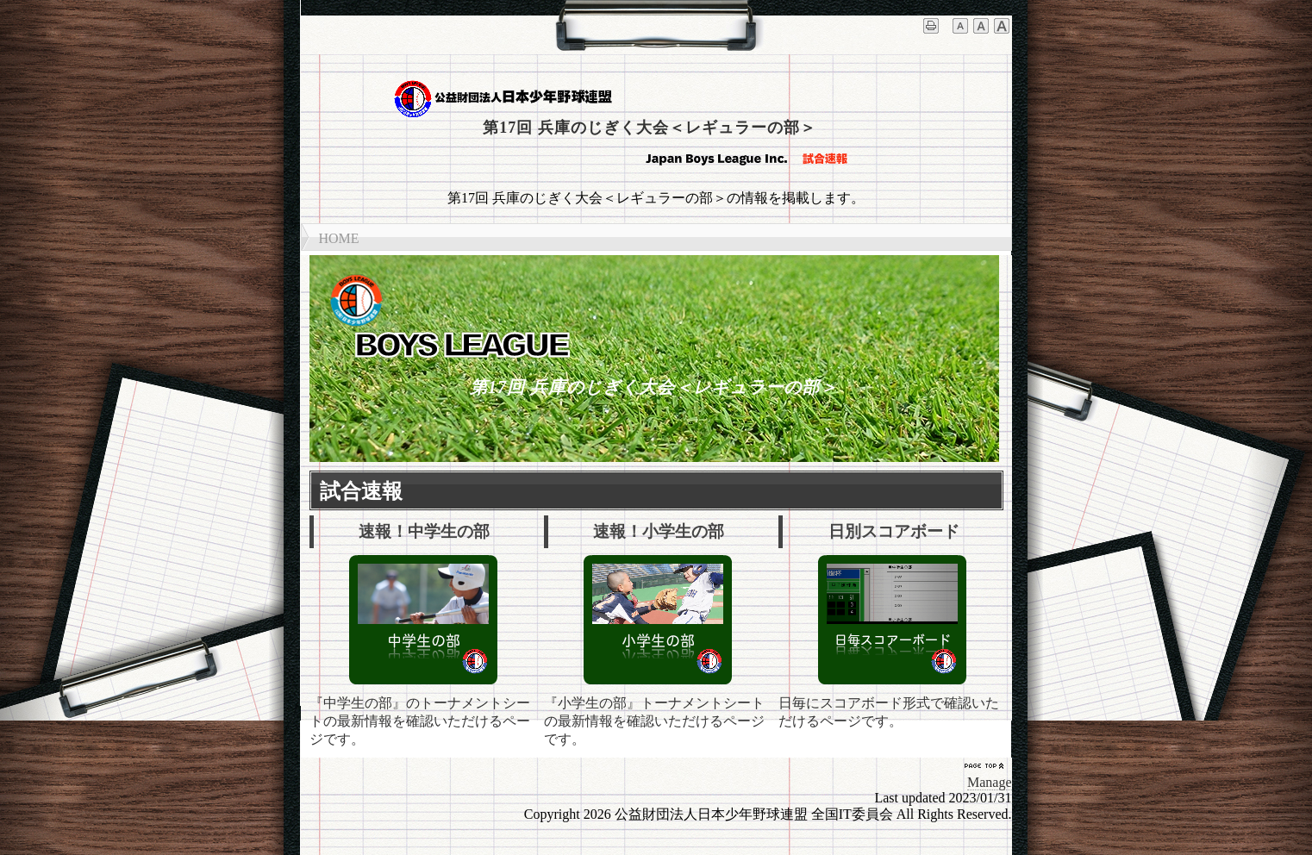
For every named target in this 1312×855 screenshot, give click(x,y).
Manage (989, 782)
